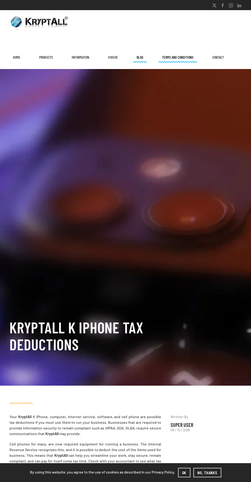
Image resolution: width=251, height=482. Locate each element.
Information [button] (80, 57)
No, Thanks (207, 472)
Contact (218, 57)
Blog (140, 57)
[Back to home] (40, 22)
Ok (184, 472)
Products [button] (46, 57)
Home (16, 57)
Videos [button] (113, 57)
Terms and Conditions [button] (177, 57)
